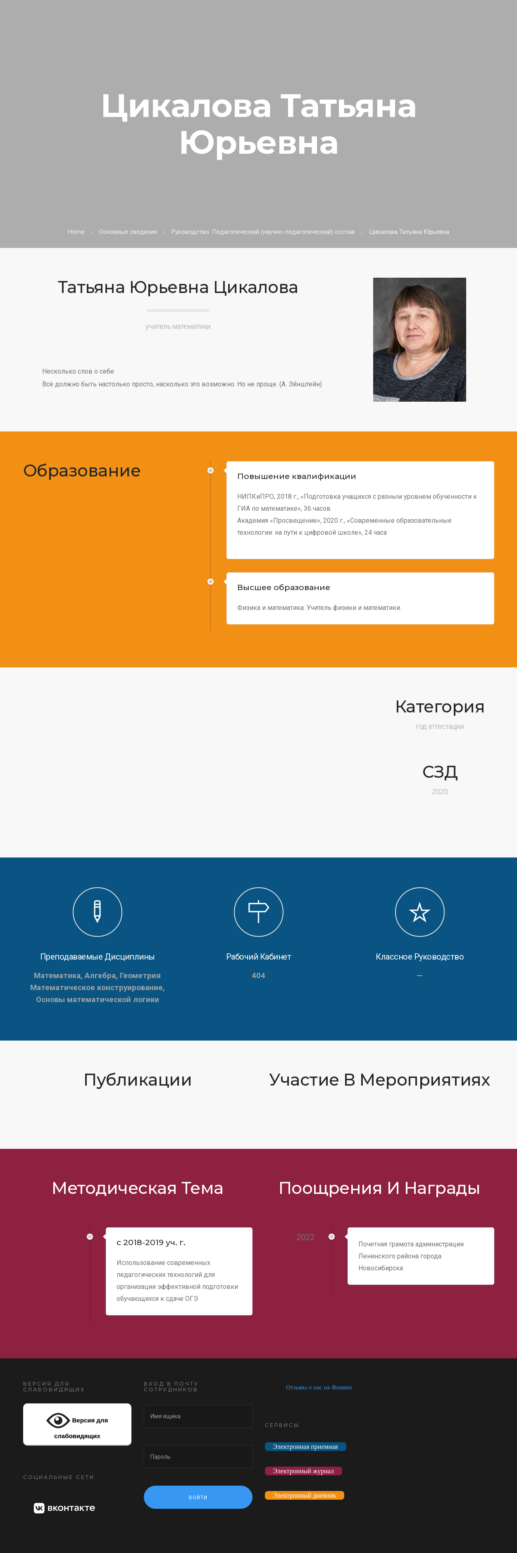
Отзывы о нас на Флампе (319, 1387)
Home (76, 232)
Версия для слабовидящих (77, 1424)
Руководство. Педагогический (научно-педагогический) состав (263, 232)
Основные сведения (128, 232)
